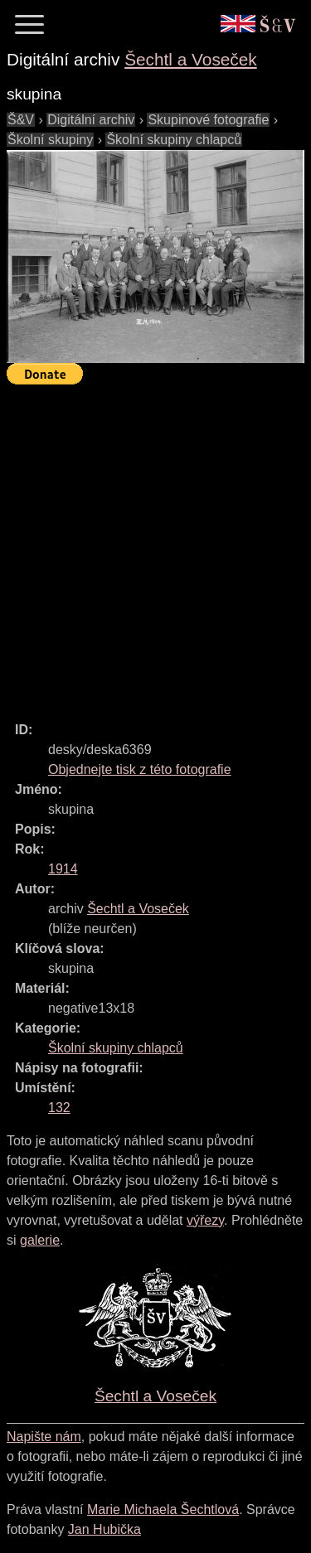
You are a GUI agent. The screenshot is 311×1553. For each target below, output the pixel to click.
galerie (40, 1240)
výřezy (205, 1220)
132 (59, 1108)
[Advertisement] (155, 545)
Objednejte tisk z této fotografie (139, 769)
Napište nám (44, 1437)
